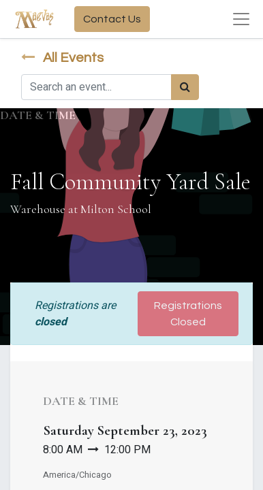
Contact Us (112, 19)
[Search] (185, 87)
